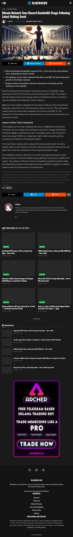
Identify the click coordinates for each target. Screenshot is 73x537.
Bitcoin (9, 188)
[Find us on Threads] (43, 470)
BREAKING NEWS (12, 9)
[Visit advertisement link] (36, 419)
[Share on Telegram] (34, 63)
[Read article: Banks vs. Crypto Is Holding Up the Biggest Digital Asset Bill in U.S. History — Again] (54, 296)
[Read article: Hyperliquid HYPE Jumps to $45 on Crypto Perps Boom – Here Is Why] (18, 240)
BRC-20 (49, 127)
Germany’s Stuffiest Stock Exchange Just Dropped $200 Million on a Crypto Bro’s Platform (17, 279)
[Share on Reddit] (55, 63)
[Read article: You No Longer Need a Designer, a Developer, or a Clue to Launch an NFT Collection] (7, 342)
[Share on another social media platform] (69, 63)
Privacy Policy (36, 510)
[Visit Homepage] (38, 3)
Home (3, 9)
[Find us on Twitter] (30, 470)
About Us (36, 498)
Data (4, 105)
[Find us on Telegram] (36, 470)
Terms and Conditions (37, 507)
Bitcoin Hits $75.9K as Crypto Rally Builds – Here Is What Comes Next (54, 279)
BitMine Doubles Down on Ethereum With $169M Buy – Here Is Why (54, 252)
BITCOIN (42, 274)
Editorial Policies (36, 504)
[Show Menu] (70, 3)
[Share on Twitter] (12, 63)
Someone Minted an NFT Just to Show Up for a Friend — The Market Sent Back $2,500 (18, 307)
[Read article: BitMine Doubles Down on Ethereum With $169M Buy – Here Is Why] (54, 240)
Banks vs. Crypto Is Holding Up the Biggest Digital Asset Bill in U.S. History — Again (53, 307)
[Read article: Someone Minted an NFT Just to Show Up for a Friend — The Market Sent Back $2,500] (18, 296)
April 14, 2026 (6, 256)
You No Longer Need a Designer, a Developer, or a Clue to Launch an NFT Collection (37, 340)
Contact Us (36, 501)
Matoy (10, 21)
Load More (36, 319)
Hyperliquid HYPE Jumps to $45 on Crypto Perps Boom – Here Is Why (17, 252)
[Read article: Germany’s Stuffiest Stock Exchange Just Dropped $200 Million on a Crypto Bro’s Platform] (18, 268)
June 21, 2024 (20, 21)
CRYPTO (39, 21)
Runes (14, 133)
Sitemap (36, 513)
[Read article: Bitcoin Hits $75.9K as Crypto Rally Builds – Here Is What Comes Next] (54, 268)
